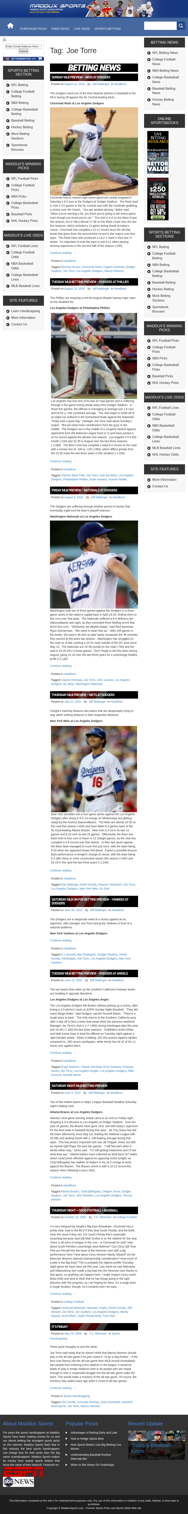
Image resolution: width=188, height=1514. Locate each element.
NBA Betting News (165, 70)
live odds (82, 28)
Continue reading (63, 252)
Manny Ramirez (114, 271)
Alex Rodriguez (86, 954)
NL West (68, 684)
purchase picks (33, 28)
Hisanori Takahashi (110, 884)
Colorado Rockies (88, 1402)
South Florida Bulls (89, 1315)
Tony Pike (109, 1315)
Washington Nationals (89, 684)
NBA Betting (19, 126)
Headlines (120, 84)
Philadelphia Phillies (75, 479)
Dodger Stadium (108, 954)
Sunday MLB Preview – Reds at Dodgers (81, 77)
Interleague (69, 958)
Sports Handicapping (77, 1396)
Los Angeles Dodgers (89, 271)
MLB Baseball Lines (25, 309)
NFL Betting (19, 108)
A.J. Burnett (68, 954)
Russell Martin (72, 1074)
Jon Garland (82, 1311)
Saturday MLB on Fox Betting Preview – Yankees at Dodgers (90, 901)
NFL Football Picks (24, 202)
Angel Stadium (70, 1066)
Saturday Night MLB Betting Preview (79, 1086)
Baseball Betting (23, 144)
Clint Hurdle (68, 1402)
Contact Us (19, 347)
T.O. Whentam (103, 1217)
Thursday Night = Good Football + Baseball (85, 1210)
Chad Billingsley (91, 1191)
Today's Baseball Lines (150, 1448)
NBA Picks (18, 219)
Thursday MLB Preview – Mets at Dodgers (83, 695)
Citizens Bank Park (73, 475)
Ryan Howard (98, 479)
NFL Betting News (165, 52)
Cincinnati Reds (92, 267)
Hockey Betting (22, 150)
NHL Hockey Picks (24, 244)
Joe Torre (68, 271)
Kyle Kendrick (108, 475)
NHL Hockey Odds (165, 454)
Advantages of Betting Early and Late (94, 1432)
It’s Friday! (59, 1327)
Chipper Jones (111, 1191)
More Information (23, 340)
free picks (60, 28)
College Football (126, 1217)
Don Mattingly (69, 884)
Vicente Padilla (117, 479)
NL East (104, 888)
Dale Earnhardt (110, 1402)
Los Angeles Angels (86, 1070)
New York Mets (88, 888)
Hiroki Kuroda (88, 884)
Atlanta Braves (70, 1191)
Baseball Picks (21, 237)
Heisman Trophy (97, 1307)
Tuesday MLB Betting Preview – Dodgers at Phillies (90, 282)
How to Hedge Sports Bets (87, 1438)
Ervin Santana (112, 1066)
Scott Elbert (68, 1315)
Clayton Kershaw (113, 267)
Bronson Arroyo (70, 267)
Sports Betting (108, 28)
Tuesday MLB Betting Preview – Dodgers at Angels (90, 973)
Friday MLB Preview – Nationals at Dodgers (84, 490)
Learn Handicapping (25, 334)
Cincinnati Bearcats (73, 1307)
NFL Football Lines (24, 269)
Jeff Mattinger (100, 84)
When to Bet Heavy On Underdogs (92, 1464)
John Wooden (84, 1195)
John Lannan (105, 680)
